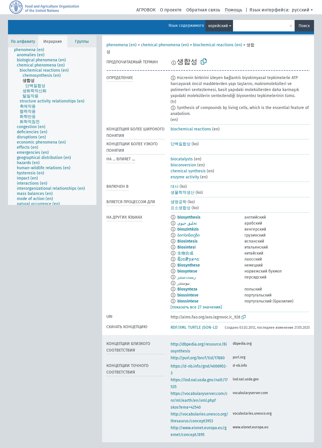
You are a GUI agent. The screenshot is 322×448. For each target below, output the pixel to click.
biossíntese (188, 295)
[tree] (52, 126)
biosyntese (187, 271)
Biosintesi (186, 247)
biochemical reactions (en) (217, 45)
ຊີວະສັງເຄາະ (188, 259)
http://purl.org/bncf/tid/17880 (198, 358)
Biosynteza (187, 289)
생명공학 (179, 201)
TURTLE (194, 327)
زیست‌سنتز (186, 277)
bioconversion (183, 165)
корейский (218, 25)
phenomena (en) (121, 45)
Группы (82, 41)
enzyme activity (185, 177)
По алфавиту (23, 41)
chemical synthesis (188, 171)
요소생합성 (181, 207)
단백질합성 (181, 144)
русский (300, 10)
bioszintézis (188, 229)
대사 (175, 186)
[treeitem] (31, 50)
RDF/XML (179, 327)
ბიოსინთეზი (188, 235)
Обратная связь (203, 10)
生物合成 (185, 253)
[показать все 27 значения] (196, 307)
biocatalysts (182, 159)
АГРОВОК (145, 10)
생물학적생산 (183, 192)
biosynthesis (189, 217)
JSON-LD (210, 327)
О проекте (171, 10)
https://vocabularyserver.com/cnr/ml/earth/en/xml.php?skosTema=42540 (199, 400)
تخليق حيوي (187, 223)
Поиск (304, 25)
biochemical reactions (191, 129)
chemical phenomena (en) (165, 45)
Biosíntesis (187, 241)
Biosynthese (188, 265)
